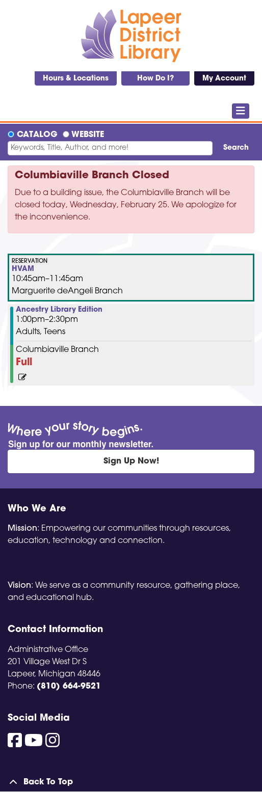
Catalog (37, 135)
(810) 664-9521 (69, 686)
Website (87, 135)
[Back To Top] (131, 782)
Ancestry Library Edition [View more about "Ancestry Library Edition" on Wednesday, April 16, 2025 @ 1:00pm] (59, 310)
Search (236, 148)
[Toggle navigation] (241, 111)
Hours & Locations (76, 79)
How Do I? (155, 79)
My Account (224, 79)
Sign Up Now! (131, 461)
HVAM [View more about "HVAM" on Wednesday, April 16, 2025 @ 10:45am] (23, 269)
